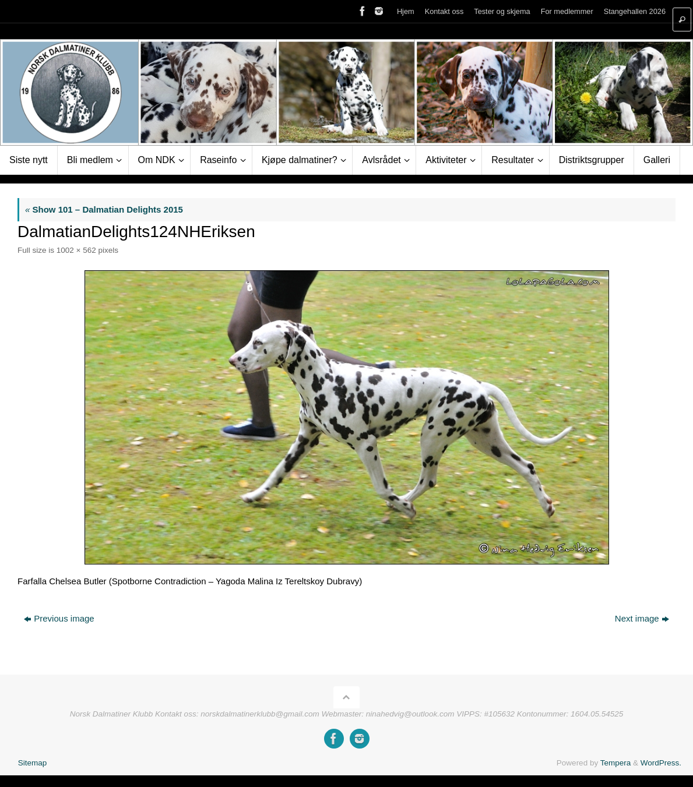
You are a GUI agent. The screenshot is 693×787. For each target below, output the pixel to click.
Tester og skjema (502, 11)
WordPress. (661, 762)
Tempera (615, 762)
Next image (642, 618)
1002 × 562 (76, 250)
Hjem (405, 11)
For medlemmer (567, 11)
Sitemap (32, 762)
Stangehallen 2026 (635, 11)
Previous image (59, 618)
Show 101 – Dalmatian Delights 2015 (104, 209)
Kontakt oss (444, 11)
